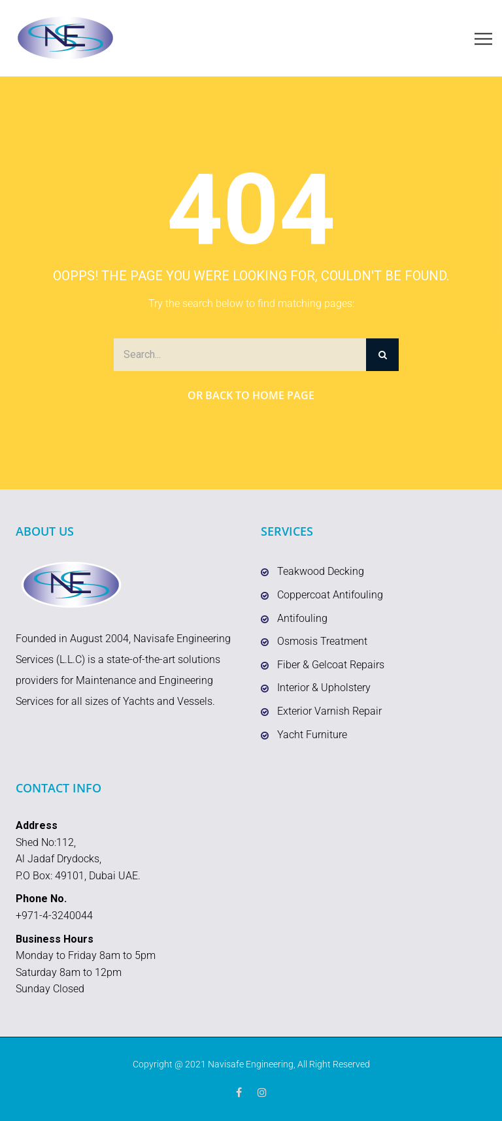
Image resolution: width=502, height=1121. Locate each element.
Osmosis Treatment (322, 641)
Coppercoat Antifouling (330, 595)
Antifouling (302, 618)
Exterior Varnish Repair (329, 711)
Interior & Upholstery (324, 687)
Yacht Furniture (312, 734)
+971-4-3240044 (54, 915)
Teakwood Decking (320, 571)
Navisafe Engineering (250, 1064)
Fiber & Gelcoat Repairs (330, 664)
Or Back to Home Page (251, 395)
